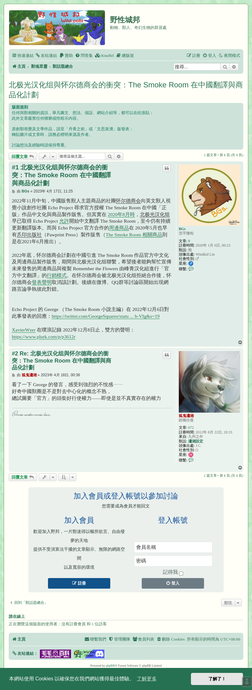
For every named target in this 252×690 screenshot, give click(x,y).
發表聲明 (42, 282)
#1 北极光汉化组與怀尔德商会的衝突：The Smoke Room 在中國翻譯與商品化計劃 (61, 175)
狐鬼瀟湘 (186, 416)
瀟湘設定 (195, 441)
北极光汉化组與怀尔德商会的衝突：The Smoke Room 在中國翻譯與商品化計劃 (126, 90)
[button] (25, 653)
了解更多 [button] (147, 678)
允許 (64, 221)
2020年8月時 (121, 214)
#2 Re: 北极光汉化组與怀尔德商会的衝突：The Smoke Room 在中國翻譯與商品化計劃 (61, 360)
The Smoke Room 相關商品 (134, 234)
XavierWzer (24, 329)
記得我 (173, 572)
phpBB (110, 665)
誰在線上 (17, 616)
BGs (182, 229)
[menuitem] (46, 55)
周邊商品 (119, 227)
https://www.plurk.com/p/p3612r (43, 336)
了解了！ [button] (217, 678)
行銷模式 (57, 275)
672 (191, 427)
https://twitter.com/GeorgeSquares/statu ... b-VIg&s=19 (105, 316)
